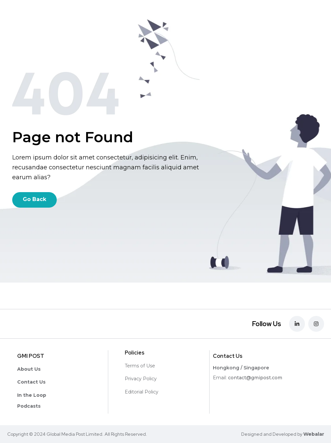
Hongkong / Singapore (241, 368)
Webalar (313, 434)
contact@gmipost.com (255, 378)
